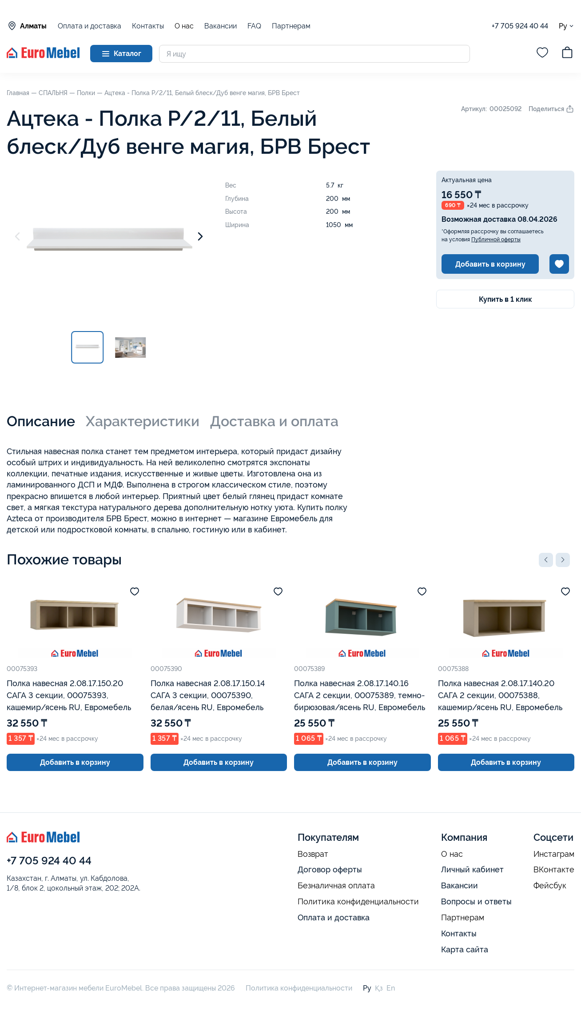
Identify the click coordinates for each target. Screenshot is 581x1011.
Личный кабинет (472, 869)
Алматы (27, 25)
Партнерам (291, 26)
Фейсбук (549, 885)
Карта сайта (464, 949)
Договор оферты (330, 869)
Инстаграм (553, 854)
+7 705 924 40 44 (520, 26)
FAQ (254, 26)
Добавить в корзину (490, 264)
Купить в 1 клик (505, 299)
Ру (566, 26)
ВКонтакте (553, 869)
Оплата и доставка (89, 26)
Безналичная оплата (336, 885)
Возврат (313, 854)
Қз (379, 988)
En (390, 988)
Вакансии (220, 26)
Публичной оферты (496, 239)
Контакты (148, 26)
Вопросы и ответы (476, 901)
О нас (184, 26)
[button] (546, 560)
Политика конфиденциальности (358, 901)
